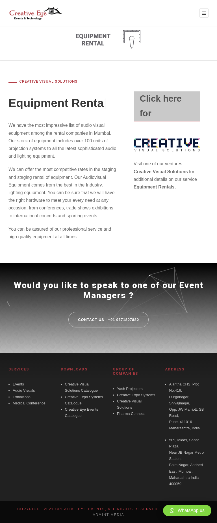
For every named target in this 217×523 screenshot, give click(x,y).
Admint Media (108, 515)
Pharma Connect (131, 413)
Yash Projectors (130, 389)
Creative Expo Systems (136, 395)
